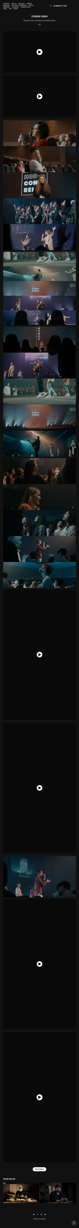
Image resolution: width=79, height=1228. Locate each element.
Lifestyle (31, 5)
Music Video (6, 5)
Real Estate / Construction (19, 5)
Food (10, 9)
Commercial (6, 7)
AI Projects (6, 4)
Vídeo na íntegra (39, 1169)
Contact (16, 9)
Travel (5, 9)
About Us (13, 4)
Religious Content (26, 7)
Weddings (29, 4)
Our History (21, 4)
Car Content (15, 7)
